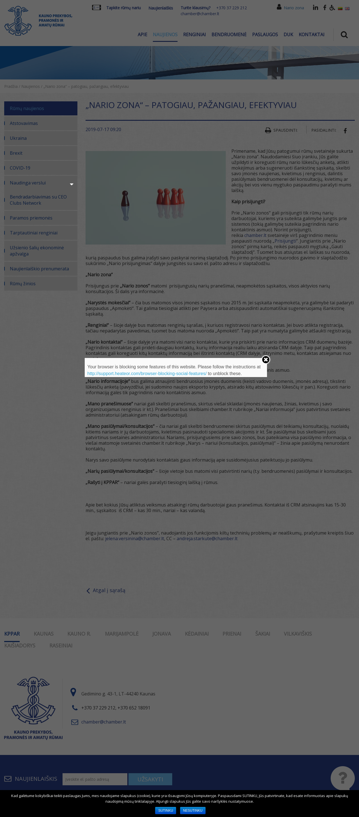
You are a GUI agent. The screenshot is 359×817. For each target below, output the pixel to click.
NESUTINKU (192, 811)
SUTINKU (165, 811)
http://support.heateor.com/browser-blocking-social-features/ (147, 373)
